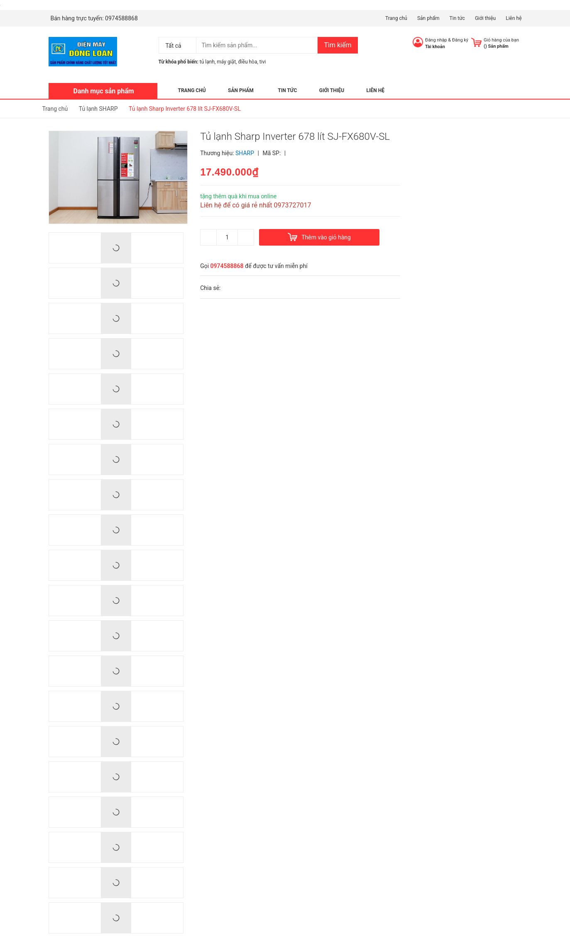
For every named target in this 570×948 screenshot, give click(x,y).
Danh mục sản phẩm (103, 91)
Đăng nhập (436, 40)
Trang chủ (396, 18)
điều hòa (247, 62)
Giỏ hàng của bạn (501, 40)
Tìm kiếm (337, 45)
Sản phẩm (428, 18)
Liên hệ (513, 18)
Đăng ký (460, 40)
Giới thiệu (485, 18)
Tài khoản (435, 46)
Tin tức (457, 18)
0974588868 (121, 18)
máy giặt (226, 62)
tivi (262, 62)
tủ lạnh (207, 62)
